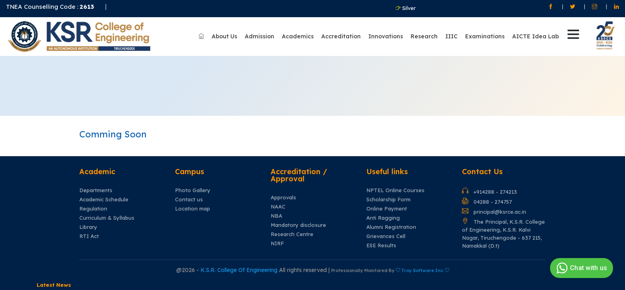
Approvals (283, 197)
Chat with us (580, 268)
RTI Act (89, 236)
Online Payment (386, 208)
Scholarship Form (388, 199)
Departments (95, 190)
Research (424, 36)
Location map (192, 208)
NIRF (277, 243)
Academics (298, 36)
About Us (224, 36)
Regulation (93, 208)
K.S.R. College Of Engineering (239, 270)
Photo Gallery (192, 190)
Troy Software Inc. (422, 270)
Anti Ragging (383, 217)
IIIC (451, 36)
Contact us (189, 199)
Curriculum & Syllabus (106, 217)
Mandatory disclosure (298, 225)
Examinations (485, 36)
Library (88, 227)
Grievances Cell (385, 236)
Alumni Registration (391, 227)
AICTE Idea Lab (535, 36)
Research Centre (292, 234)
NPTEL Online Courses (395, 190)
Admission (259, 36)
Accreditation (341, 36)
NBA (276, 215)
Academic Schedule (103, 199)
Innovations (385, 36)
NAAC (278, 206)
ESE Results (381, 245)
